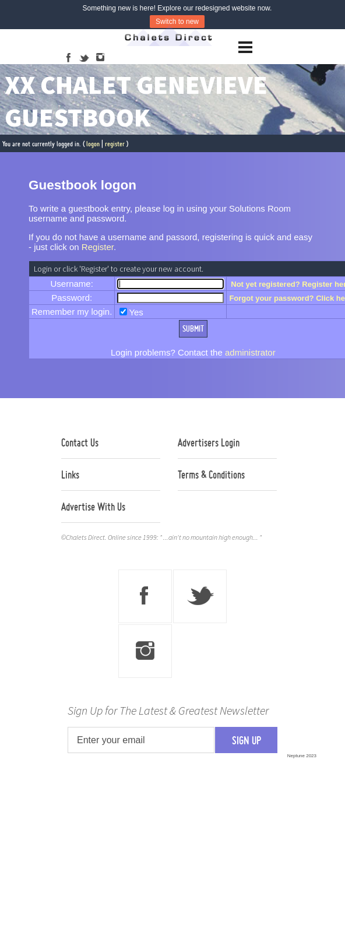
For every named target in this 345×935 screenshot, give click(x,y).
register (115, 143)
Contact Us (79, 442)
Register (98, 247)
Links (70, 474)
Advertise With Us (93, 506)
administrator (250, 352)
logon (93, 143)
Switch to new (177, 21)
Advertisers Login (209, 442)
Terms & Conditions (211, 474)
